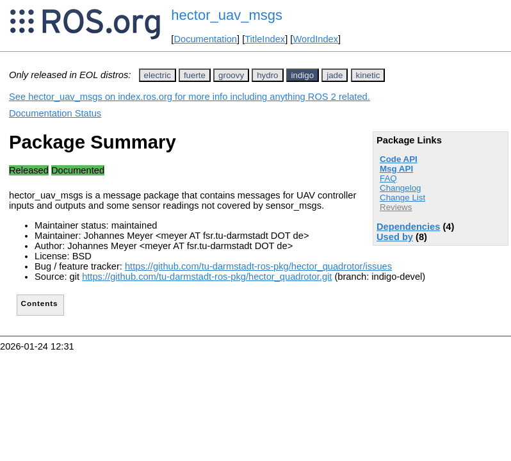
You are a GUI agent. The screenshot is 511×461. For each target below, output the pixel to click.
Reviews (396, 207)
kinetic (368, 75)
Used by (395, 237)
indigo (302, 75)
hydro (267, 75)
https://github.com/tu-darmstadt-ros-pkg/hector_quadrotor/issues (258, 266)
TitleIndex (265, 39)
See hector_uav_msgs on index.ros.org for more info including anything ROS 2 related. (189, 97)
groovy (231, 75)
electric (157, 75)
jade (335, 75)
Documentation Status (55, 113)
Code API (399, 159)
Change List (402, 197)
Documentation (205, 39)
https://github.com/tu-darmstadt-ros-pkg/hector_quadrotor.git (207, 276)
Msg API (396, 169)
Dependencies (408, 227)
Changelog (400, 188)
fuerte (195, 75)
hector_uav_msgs (226, 15)
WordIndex (315, 39)
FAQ (388, 178)
